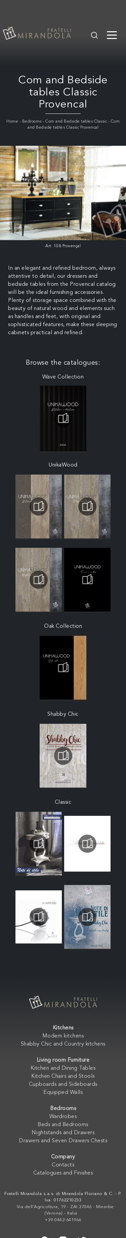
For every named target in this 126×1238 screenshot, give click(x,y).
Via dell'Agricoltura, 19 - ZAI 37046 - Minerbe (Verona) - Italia (65, 1210)
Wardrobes (63, 1116)
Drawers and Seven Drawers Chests (63, 1141)
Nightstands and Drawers (63, 1133)
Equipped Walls (63, 1092)
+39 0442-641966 (63, 1220)
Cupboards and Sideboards (63, 1084)
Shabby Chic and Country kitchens (63, 1044)
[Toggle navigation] (112, 34)
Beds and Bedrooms (63, 1125)
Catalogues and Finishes (63, 1173)
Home (12, 122)
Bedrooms (32, 122)
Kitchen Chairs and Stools (63, 1076)
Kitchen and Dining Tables (63, 1068)
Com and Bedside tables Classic (76, 122)
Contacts (63, 1165)
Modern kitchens (63, 1036)
